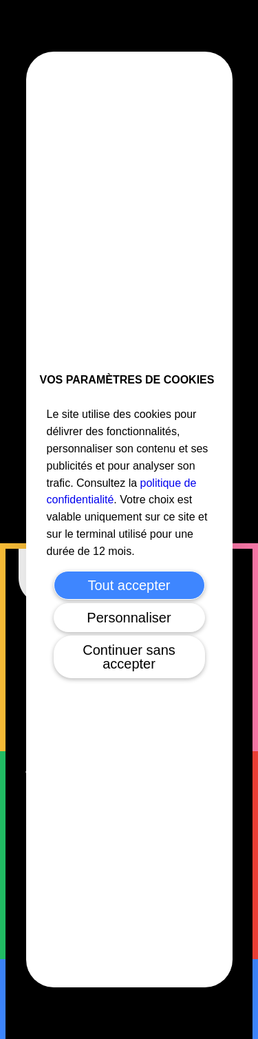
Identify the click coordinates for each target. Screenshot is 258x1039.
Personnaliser (129, 617)
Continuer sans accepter (129, 656)
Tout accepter (128, 585)
